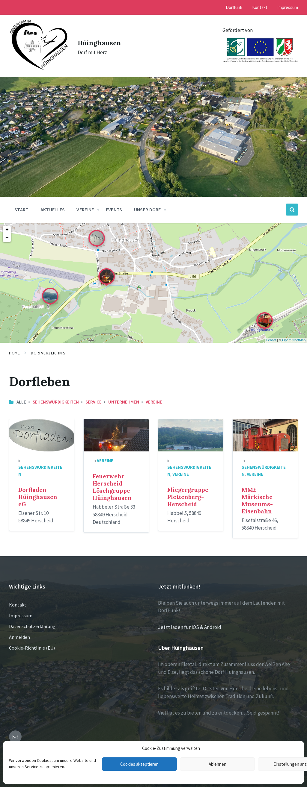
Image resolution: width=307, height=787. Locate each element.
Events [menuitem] (114, 206)
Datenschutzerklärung (32, 622)
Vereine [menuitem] (85, 206)
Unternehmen (123, 398)
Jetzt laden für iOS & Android (189, 623)
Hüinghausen (101, 40)
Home (14, 349)
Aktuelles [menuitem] (52, 206)
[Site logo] (36, 65)
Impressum (20, 611)
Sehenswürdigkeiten (56, 398)
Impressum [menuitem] (287, 7)
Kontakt (17, 600)
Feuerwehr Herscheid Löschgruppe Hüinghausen (112, 483)
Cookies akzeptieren (139, 764)
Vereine (154, 398)
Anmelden (19, 633)
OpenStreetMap (294, 336)
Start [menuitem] (21, 206)
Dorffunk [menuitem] (234, 7)
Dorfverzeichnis (48, 349)
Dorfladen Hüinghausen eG (37, 493)
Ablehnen (217, 764)
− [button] (7, 234)
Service (93, 398)
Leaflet (271, 336)
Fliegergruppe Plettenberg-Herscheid (187, 493)
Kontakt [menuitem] (259, 7)
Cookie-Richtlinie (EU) (32, 644)
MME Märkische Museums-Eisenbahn (257, 496)
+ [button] (7, 226)
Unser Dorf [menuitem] (147, 206)
